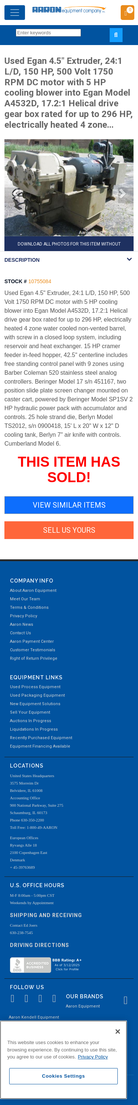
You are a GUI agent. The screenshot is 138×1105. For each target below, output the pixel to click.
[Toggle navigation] (14, 12)
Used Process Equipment (35, 686)
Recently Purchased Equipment (41, 737)
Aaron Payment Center (32, 641)
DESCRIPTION (22, 260)
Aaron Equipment (83, 1006)
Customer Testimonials (32, 650)
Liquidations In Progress (34, 729)
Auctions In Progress (30, 720)
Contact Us (20, 633)
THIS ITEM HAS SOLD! (69, 469)
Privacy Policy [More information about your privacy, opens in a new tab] (93, 1057)
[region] (63, 1059)
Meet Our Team (25, 599)
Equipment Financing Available (40, 746)
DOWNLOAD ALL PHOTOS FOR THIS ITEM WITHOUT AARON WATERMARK (69, 246)
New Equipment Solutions (35, 703)
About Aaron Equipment (33, 590)
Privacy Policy (23, 616)
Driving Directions (39, 945)
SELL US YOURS (69, 530)
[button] (12, 195)
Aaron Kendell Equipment (34, 1017)
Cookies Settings (63, 1076)
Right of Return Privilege (33, 658)
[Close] (118, 1031)
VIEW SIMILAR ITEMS (69, 505)
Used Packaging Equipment (37, 695)
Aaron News (21, 624)
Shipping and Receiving (46, 915)
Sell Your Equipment (30, 712)
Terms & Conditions (29, 607)
